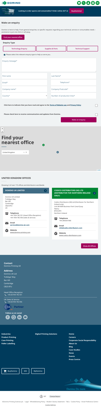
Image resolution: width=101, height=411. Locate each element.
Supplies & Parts (51, 49)
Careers (72, 337)
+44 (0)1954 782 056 (14, 302)
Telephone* (65, 82)
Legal (27, 402)
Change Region (55, 397)
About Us (73, 344)
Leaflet (99, 170)
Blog (71, 347)
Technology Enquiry (19, 49)
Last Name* (56, 76)
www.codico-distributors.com (70, 236)
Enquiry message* (9, 61)
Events (72, 356)
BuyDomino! (76, 11)
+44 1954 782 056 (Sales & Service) (22, 218)
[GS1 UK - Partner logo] (14, 307)
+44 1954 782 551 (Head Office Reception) (25, 216)
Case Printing (7, 341)
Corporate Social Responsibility (82, 341)
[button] (23, 152)
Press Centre (74, 360)
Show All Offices (89, 246)
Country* (6, 96)
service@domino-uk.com (19, 225)
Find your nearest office (13, 37)
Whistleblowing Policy (37, 402)
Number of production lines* (63, 96)
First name (6, 76)
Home (71, 334)
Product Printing (8, 337)
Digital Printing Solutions (46, 334)
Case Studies (74, 350)
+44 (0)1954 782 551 (14, 295)
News (71, 353)
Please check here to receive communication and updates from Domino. (32, 114)
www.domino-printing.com (20, 233)
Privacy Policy (75, 105)
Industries (6, 334)
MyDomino (39, 371)
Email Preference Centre (90, 402)
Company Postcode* (59, 89)
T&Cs (68, 402)
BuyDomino (11, 371)
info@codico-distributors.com (70, 228)
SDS (26, 371)
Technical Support (82, 49)
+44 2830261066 (65, 221)
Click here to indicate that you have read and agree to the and (42, 105)
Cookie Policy (75, 402)
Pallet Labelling (8, 344)
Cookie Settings (50, 405)
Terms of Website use (58, 105)
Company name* (9, 89)
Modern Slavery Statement (56, 402)
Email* (5, 83)
